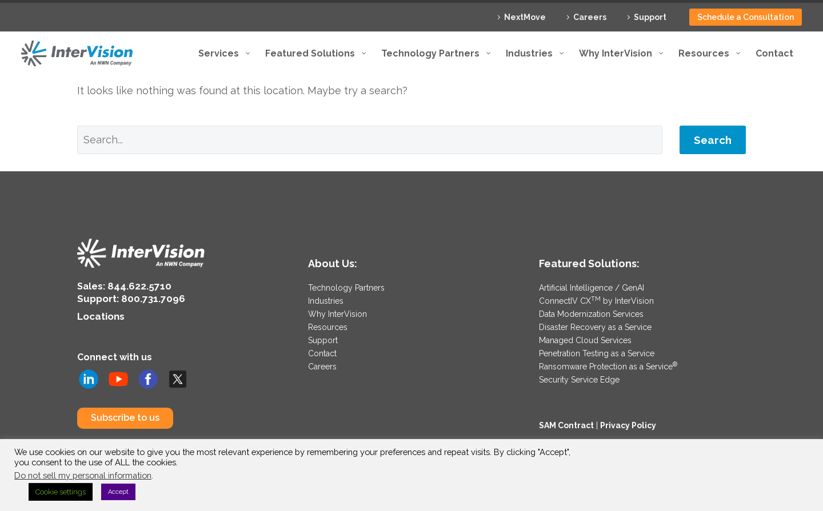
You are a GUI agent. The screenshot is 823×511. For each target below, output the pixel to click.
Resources (327, 325)
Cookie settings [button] (60, 492)
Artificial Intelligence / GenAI (591, 287)
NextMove (525, 17)
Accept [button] (118, 492)
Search (713, 140)
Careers (589, 17)
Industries (325, 300)
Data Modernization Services (591, 312)
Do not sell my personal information (82, 475)
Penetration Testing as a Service (596, 350)
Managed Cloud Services (585, 338)
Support (650, 17)
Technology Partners (346, 287)
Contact (322, 350)
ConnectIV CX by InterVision (596, 300)
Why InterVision (337, 312)
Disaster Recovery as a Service (595, 325)
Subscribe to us (125, 414)
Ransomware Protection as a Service (608, 363)
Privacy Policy (628, 420)
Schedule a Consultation (745, 17)
